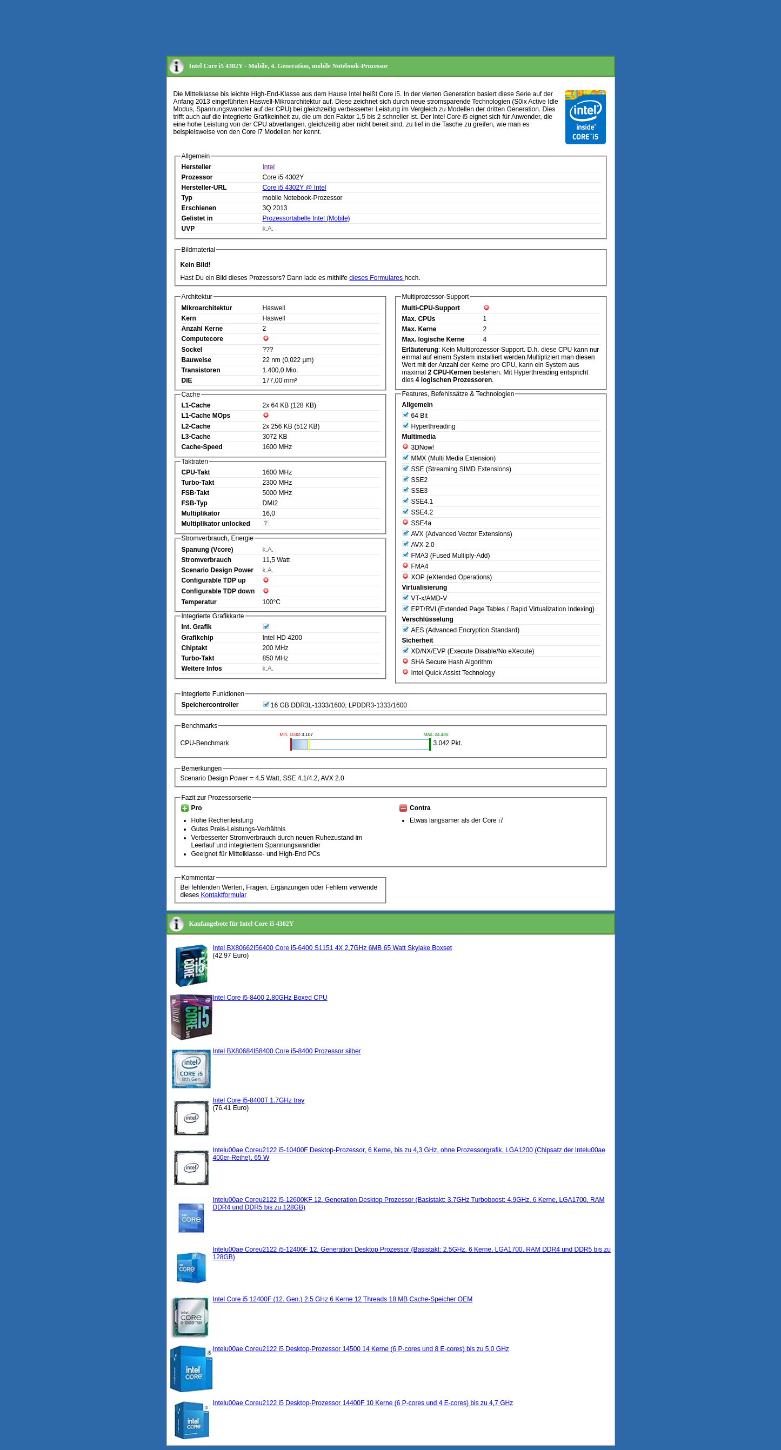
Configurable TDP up (214, 580)
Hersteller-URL (204, 187)
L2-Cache (196, 426)
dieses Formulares (376, 278)
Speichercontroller (210, 705)
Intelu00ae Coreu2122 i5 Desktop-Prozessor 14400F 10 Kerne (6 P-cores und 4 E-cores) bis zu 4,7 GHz (363, 1403)
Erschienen (199, 208)
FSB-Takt (196, 493)
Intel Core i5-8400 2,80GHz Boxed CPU (270, 997)
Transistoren (201, 370)
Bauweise (196, 360)
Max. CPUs (419, 319)
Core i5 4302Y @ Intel (294, 187)
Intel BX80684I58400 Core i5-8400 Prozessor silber (287, 1051)
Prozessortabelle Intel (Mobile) (306, 218)
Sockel (192, 349)
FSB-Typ (195, 503)
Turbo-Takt (198, 482)
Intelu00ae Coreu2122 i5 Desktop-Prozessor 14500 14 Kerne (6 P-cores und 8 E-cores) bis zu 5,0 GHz (361, 1349)
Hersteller (196, 167)
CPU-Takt (196, 472)
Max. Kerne (419, 329)
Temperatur (199, 602)
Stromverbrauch (207, 560)
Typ (187, 198)
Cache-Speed (202, 447)
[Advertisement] (363, 28)
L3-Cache (196, 436)
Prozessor (197, 177)
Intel (269, 167)
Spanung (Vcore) (207, 549)
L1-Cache (196, 405)
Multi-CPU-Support (431, 308)
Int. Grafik (197, 627)
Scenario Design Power (217, 570)
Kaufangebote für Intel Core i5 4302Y (241, 923)
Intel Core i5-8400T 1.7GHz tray (259, 1100)
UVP (188, 228)
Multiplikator (201, 513)
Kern (189, 318)
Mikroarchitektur (207, 308)
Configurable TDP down (218, 591)
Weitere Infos (202, 668)
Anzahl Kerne (202, 328)
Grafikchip (197, 638)
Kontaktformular (224, 895)
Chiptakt (195, 648)
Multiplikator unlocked (216, 523)
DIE (187, 380)
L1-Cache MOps (206, 415)
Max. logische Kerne (433, 339)
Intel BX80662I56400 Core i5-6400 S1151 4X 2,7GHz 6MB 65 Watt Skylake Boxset (332, 948)
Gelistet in (197, 218)
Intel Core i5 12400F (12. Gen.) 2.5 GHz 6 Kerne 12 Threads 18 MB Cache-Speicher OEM (343, 1299)
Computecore (202, 339)
